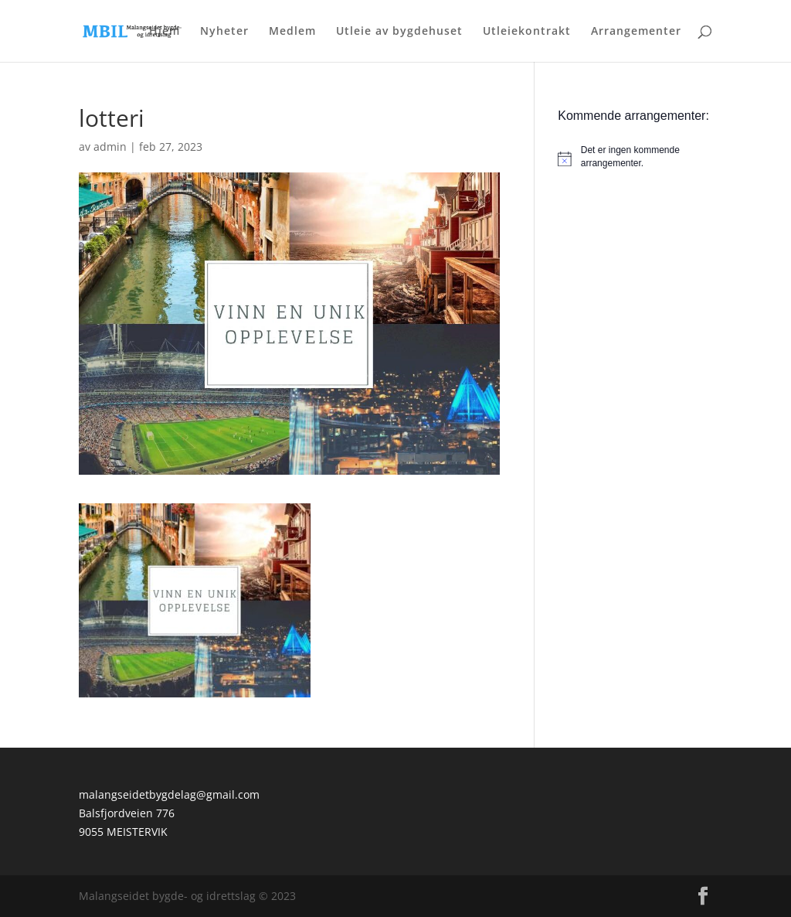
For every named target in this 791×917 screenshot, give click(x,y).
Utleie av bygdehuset (399, 32)
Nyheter (224, 32)
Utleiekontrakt (527, 32)
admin (110, 146)
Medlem (292, 32)
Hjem (164, 32)
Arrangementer (636, 32)
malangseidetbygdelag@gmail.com (169, 794)
